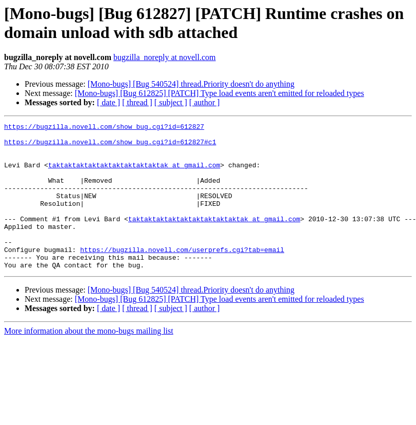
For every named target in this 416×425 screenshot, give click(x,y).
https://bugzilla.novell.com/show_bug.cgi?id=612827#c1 (110, 146)
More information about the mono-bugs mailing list (88, 360)
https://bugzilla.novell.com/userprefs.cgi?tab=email (182, 275)
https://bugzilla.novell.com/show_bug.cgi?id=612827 (104, 127)
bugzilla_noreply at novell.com (164, 57)
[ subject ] (170, 102)
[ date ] (108, 102)
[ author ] (204, 102)
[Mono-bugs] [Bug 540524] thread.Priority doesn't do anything (191, 84)
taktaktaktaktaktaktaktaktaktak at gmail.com (134, 174)
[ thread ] (137, 102)
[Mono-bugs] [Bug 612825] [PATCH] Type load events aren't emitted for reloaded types (219, 93)
